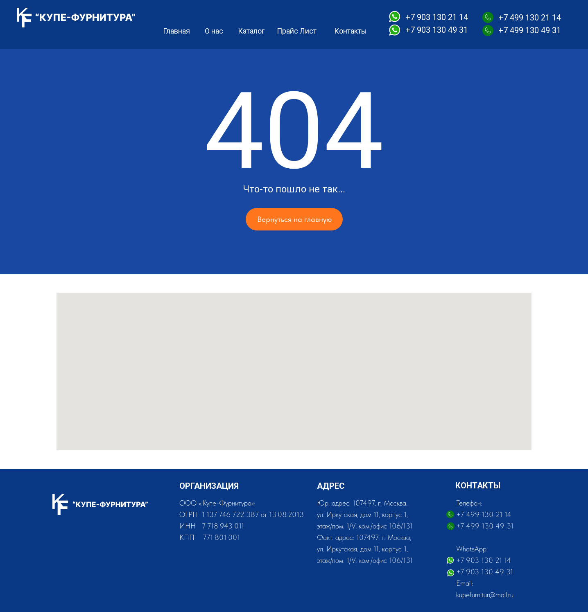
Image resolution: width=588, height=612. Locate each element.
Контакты (350, 31)
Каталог (251, 31)
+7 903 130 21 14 (436, 17)
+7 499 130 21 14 (529, 18)
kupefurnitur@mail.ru (484, 594)
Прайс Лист (297, 31)
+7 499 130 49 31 (529, 30)
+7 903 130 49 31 (436, 30)
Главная (176, 31)
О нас (214, 31)
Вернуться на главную (294, 219)
